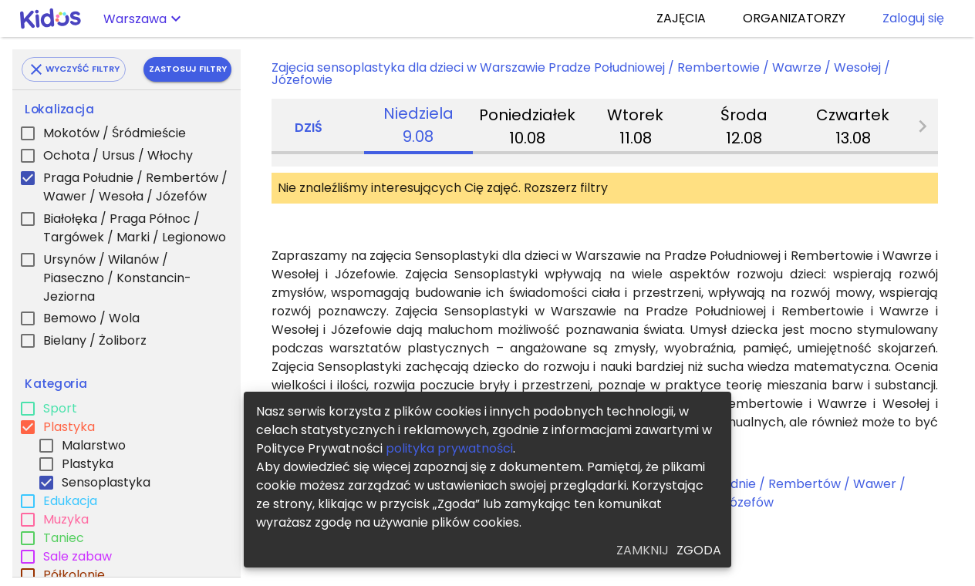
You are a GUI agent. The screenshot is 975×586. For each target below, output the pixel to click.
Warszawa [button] (135, 19)
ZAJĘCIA (681, 18)
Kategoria (56, 384)
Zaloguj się (913, 18)
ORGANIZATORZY (794, 18)
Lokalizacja (59, 109)
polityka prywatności (449, 448)
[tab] (418, 126)
